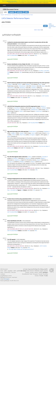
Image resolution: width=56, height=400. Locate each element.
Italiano (36, 272)
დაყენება (11, 12)
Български (23, 270)
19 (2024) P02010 (12, 230)
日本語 (40, 272)
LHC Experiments (15, 14)
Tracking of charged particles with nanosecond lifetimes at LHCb (21, 178)
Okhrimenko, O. (11, 87)
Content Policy (7, 272)
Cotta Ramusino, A (35, 109)
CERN (4, 5)
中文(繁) (46, 275)
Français (27, 272)
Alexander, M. (45, 156)
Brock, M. (33, 161)
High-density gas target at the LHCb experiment (17, 131)
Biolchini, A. (28, 158)
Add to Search (37, 30)
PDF (29, 55)
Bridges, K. (22, 161)
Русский (40, 274)
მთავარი (2, 14)
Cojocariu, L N (18, 109)
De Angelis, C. (32, 134)
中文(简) (41, 275)
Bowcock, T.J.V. (10, 161)
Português (35, 274)
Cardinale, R (44, 108)
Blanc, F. (40, 84)
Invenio (10, 275)
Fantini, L (21, 111)
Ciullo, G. (33, 133)
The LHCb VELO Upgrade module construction (17, 156)
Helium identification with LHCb (14, 220)
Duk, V (47, 109)
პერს (26, 12)
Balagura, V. (28, 84)
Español (46, 270)
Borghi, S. (39, 160)
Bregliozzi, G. (47, 131)
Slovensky (45, 274)
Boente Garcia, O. (32, 131)
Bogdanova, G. (18, 160)
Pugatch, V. (10, 84)
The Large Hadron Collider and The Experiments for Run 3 (21, 249)
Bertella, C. (15, 158)
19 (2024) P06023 (12, 170)
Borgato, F (34, 108)
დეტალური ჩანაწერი (12, 59)
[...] (47, 52)
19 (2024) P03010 (12, 212)
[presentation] (34, 67)
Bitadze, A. (43, 158)
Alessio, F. (20, 84)
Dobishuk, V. (34, 86)
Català (28, 270)
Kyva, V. (43, 86)
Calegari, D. (13, 133)
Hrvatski (32, 272)
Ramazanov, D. (23, 87)
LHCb (19, 14)
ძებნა (5, 12)
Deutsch (32, 270)
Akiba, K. (30, 156)
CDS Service (8, 277)
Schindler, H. (34, 87)
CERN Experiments (8, 14)
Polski (30, 274)
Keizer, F (9, 113)
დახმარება (19, 12)
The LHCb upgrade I (11, 239)
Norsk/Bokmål (25, 274)
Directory (51, 6)
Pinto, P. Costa (23, 134)
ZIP (44, 72)
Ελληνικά (37, 270)
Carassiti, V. (22, 133)
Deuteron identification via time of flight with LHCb (18, 64)
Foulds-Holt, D (39, 111)
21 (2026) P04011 (12, 55)
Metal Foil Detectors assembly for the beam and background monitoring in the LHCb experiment (28, 82)
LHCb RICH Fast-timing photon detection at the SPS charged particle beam (23, 106)
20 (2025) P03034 (33, 122)
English (41, 270)
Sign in (47, 6)
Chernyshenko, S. (22, 86)
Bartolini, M (43, 106)
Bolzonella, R (17, 108)
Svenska (37, 275)
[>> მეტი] (50, 256)
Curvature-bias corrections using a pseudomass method (19, 199)
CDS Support (6, 279)
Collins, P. (14, 134)
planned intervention (12, 1)
